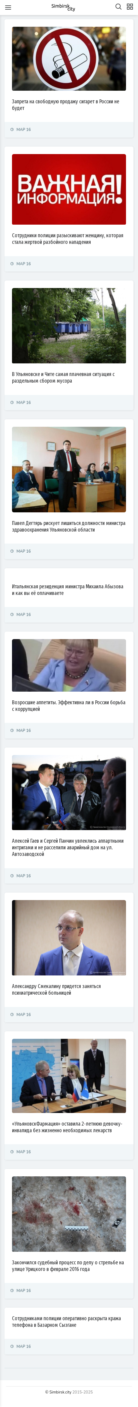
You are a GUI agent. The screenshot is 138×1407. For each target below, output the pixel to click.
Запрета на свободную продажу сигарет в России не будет (65, 104)
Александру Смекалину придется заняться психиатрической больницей (56, 989)
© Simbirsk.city (58, 1392)
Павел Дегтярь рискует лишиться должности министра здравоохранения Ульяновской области (68, 526)
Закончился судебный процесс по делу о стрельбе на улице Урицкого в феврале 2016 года (68, 1265)
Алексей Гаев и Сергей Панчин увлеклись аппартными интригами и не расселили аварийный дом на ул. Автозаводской (68, 847)
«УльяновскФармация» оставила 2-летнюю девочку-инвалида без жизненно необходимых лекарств (67, 1127)
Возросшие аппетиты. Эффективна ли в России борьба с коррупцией (68, 705)
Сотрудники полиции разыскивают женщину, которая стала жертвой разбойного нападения (67, 238)
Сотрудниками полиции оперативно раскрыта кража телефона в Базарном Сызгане (66, 1321)
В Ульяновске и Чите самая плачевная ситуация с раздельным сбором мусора (63, 377)
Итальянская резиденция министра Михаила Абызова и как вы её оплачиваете (67, 589)
